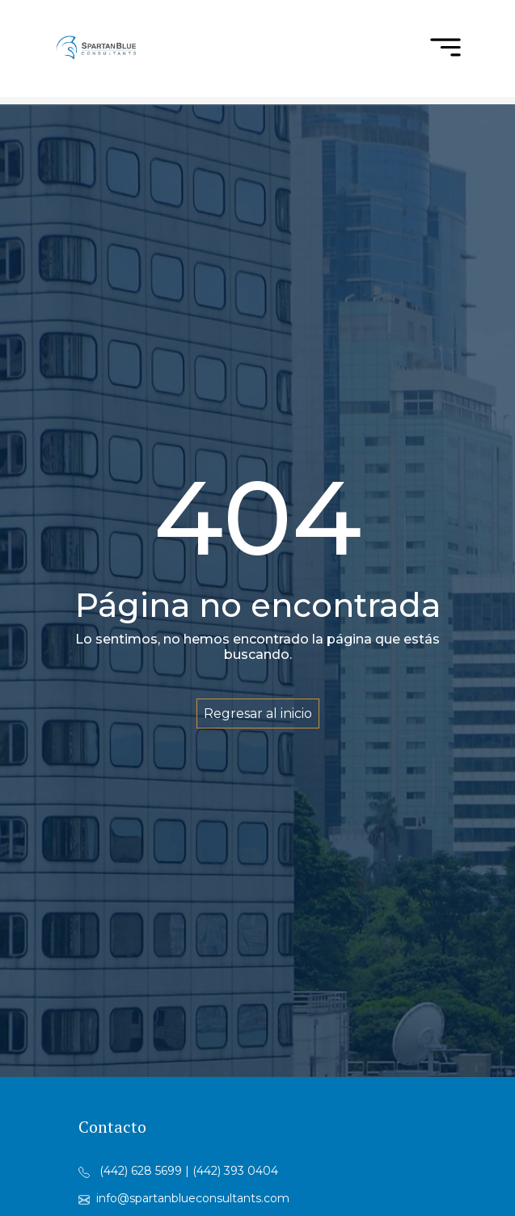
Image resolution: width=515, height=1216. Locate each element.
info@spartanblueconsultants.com (192, 1198)
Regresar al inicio (258, 713)
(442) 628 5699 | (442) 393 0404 (188, 1170)
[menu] (445, 48)
